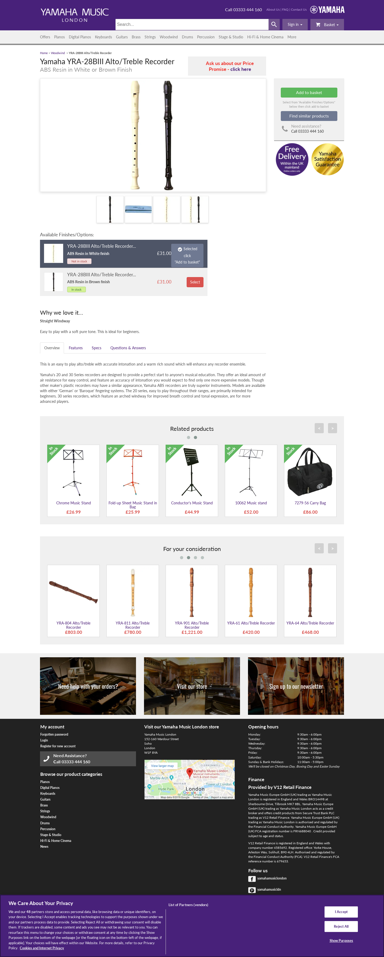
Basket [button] (327, 24)
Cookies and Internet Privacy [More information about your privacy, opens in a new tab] (42, 948)
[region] (192, 926)
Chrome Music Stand (73, 503)
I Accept (341, 912)
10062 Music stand (251, 503)
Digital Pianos (80, 37)
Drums (187, 37)
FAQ (285, 9)
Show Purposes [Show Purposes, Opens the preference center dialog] (341, 940)
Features (76, 348)
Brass (136, 37)
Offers (45, 37)
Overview (52, 348)
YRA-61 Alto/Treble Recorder (251, 623)
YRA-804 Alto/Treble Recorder (73, 625)
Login (44, 740)
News (44, 847)
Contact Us (299, 9)
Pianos (59, 37)
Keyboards (103, 37)
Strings (150, 37)
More (291, 37)
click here (240, 69)
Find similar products (309, 115)
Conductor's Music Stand (192, 503)
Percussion (206, 37)
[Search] (192, 24)
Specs (96, 348)
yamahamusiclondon (272, 878)
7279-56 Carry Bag (310, 503)
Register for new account (57, 746)
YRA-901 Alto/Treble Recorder (192, 625)
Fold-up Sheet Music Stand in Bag (133, 505)
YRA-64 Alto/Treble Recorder (310, 623)
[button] (295, 24)
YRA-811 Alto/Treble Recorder (133, 625)
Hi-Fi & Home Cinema (265, 37)
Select (195, 282)
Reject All (341, 926)
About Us (273, 9)
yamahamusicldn (269, 889)
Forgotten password (54, 734)
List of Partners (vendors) (188, 905)
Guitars (122, 37)
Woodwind (169, 37)
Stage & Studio (231, 37)
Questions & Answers (128, 348)
